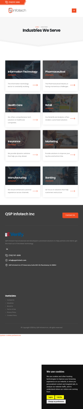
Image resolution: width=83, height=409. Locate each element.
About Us (10, 306)
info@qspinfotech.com (17, 260)
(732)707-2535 (14, 2)
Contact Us (10, 300)
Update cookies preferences (10, 335)
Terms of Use (11, 309)
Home (37, 27)
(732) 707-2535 (15, 255)
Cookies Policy (12, 315)
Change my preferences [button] (56, 401)
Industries (10, 303)
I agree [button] (50, 397)
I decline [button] (59, 397)
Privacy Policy (11, 312)
